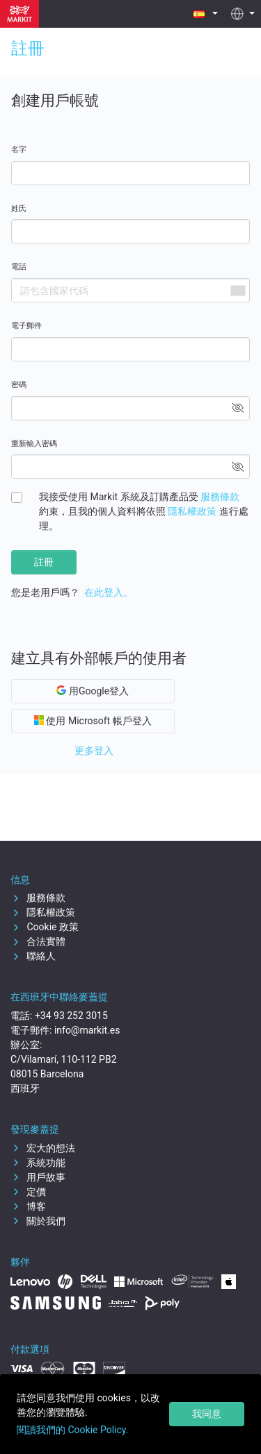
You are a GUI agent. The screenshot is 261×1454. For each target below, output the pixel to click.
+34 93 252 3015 (71, 1015)
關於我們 (37, 1220)
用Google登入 (92, 690)
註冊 (44, 561)
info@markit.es (87, 1030)
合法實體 (37, 941)
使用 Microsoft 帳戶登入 (93, 720)
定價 (28, 1191)
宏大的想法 (42, 1148)
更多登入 (93, 750)
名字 (18, 149)
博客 (28, 1206)
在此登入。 (108, 592)
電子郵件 (26, 325)
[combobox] (237, 290)
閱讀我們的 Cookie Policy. (72, 1429)
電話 (18, 266)
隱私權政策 (192, 511)
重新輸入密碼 (34, 443)
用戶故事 (37, 1177)
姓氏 (18, 208)
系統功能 (37, 1162)
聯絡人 (33, 955)
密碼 (18, 384)
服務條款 (219, 496)
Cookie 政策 (44, 926)
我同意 (206, 1413)
